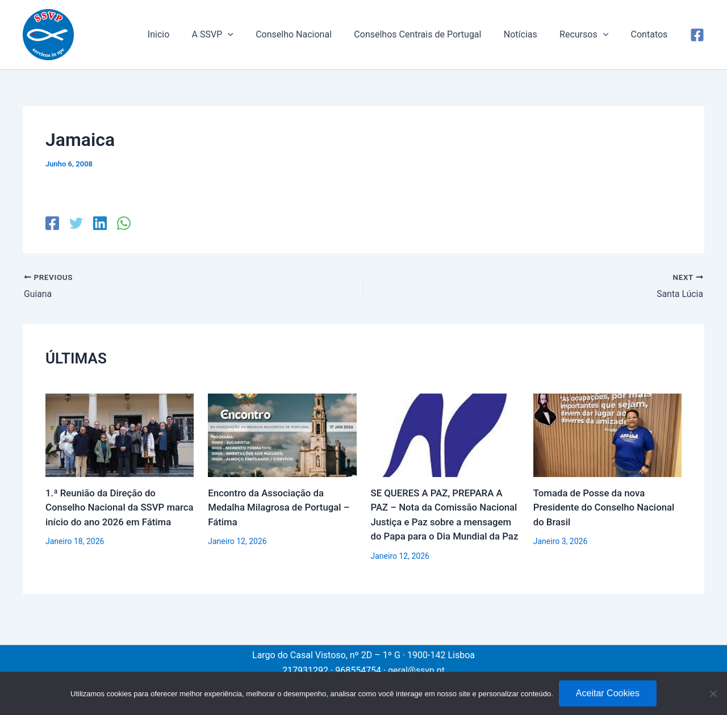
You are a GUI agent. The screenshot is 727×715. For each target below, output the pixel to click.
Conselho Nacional (312, 34)
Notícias (531, 34)
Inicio (185, 34)
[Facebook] (697, 35)
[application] (250, 34)
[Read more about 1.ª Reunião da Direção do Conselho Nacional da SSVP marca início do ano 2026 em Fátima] (119, 434)
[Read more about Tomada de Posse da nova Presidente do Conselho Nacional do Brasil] (607, 434)
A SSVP (235, 34)
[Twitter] (75, 223)
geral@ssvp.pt (416, 670)
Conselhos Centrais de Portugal (432, 34)
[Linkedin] (99, 223)
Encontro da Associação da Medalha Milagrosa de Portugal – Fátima (280, 507)
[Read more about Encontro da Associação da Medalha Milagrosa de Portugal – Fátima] (282, 434)
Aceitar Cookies (608, 693)
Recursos (590, 34)
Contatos (651, 34)
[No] (712, 693)
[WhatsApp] (122, 223)
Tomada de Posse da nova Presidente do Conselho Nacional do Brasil (604, 507)
